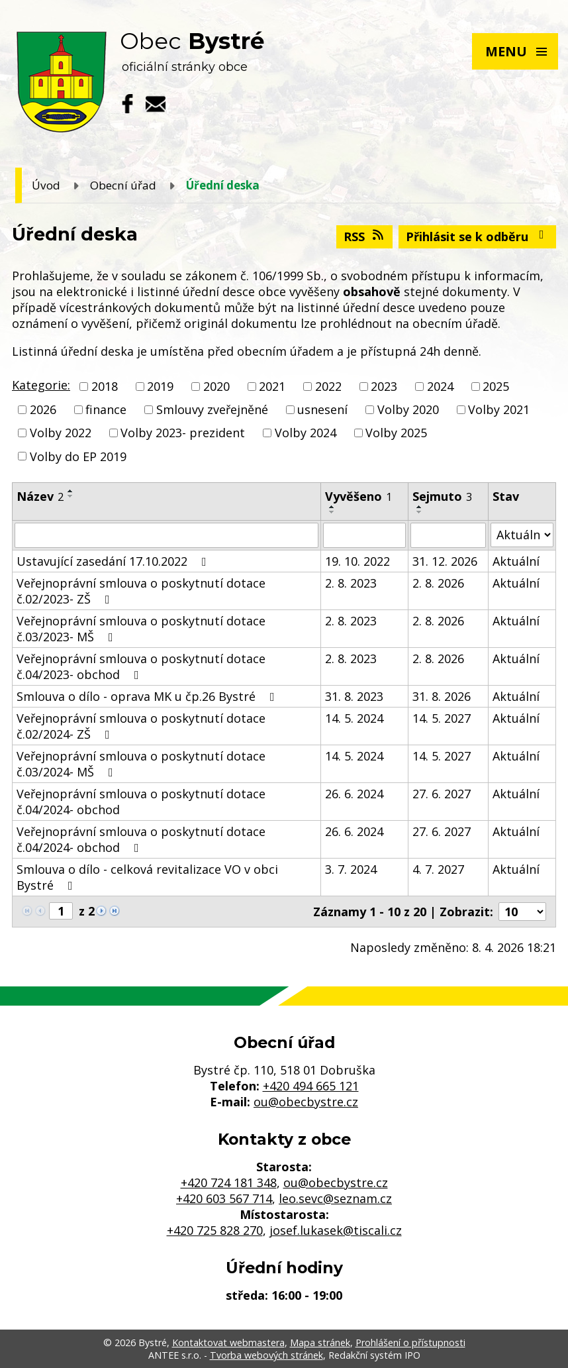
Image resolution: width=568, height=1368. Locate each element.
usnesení (322, 409)
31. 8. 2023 (354, 696)
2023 (384, 386)
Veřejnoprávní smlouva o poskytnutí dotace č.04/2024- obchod (141, 801)
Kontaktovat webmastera (228, 1342)
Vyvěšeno (358, 496)
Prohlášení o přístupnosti (410, 1342)
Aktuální (516, 561)
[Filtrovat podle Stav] (522, 535)
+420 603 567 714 (224, 1198)
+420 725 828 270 (215, 1230)
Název (40, 496)
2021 (272, 386)
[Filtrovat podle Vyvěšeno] (364, 535)
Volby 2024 (305, 433)
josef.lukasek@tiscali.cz (335, 1230)
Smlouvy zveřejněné (212, 409)
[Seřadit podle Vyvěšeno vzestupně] (332, 506)
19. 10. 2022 (357, 561)
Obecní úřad (123, 185)
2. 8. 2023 (351, 583)
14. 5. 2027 (441, 718)
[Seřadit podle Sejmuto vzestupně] (419, 506)
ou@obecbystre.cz (306, 1102)
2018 (104, 386)
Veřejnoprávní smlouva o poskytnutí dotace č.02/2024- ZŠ (141, 726)
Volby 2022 (60, 433)
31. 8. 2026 (441, 696)
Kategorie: (41, 385)
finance (105, 409)
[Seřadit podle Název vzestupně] (71, 491)
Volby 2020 (408, 409)
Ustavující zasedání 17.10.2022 (114, 561)
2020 (216, 386)
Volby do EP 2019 (78, 456)
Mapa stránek (320, 1342)
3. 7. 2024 (351, 869)
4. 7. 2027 (438, 869)
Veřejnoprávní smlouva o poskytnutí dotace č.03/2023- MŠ (141, 629)
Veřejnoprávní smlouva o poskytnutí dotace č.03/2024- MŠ (141, 764)
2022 (328, 386)
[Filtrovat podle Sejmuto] (448, 535)
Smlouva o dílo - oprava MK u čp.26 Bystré (148, 696)
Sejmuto (442, 496)
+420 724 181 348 (229, 1182)
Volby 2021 (499, 409)
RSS (365, 236)
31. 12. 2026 (444, 561)
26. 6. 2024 (354, 794)
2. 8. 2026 (438, 583)
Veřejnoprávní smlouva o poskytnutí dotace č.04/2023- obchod (141, 666)
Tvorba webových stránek (266, 1355)
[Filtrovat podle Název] (166, 535)
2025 (496, 386)
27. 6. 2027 (441, 794)
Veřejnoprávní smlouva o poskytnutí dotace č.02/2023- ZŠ (141, 591)
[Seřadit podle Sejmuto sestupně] (419, 512)
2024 (440, 386)
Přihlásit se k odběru (477, 236)
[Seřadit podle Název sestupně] (71, 496)
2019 (160, 386)
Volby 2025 (396, 433)
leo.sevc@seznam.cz (335, 1198)
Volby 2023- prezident (182, 433)
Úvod (46, 185)
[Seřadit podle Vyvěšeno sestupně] (332, 512)
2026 (43, 409)
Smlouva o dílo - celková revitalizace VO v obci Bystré (147, 877)
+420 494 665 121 (311, 1086)
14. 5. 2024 (354, 718)
